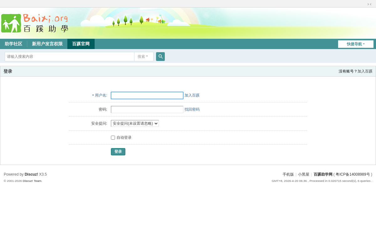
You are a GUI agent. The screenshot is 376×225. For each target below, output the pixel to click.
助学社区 (13, 43)
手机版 (288, 174)
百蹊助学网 (323, 174)
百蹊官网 (81, 43)
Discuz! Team (32, 180)
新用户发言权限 (47, 43)
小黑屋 (303, 174)
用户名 (100, 95)
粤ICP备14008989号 (353, 174)
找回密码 (192, 109)
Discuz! (31, 174)
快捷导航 (354, 44)
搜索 (141, 56)
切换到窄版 (369, 4)
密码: (103, 109)
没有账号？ (348, 71)
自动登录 (121, 137)
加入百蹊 (365, 71)
